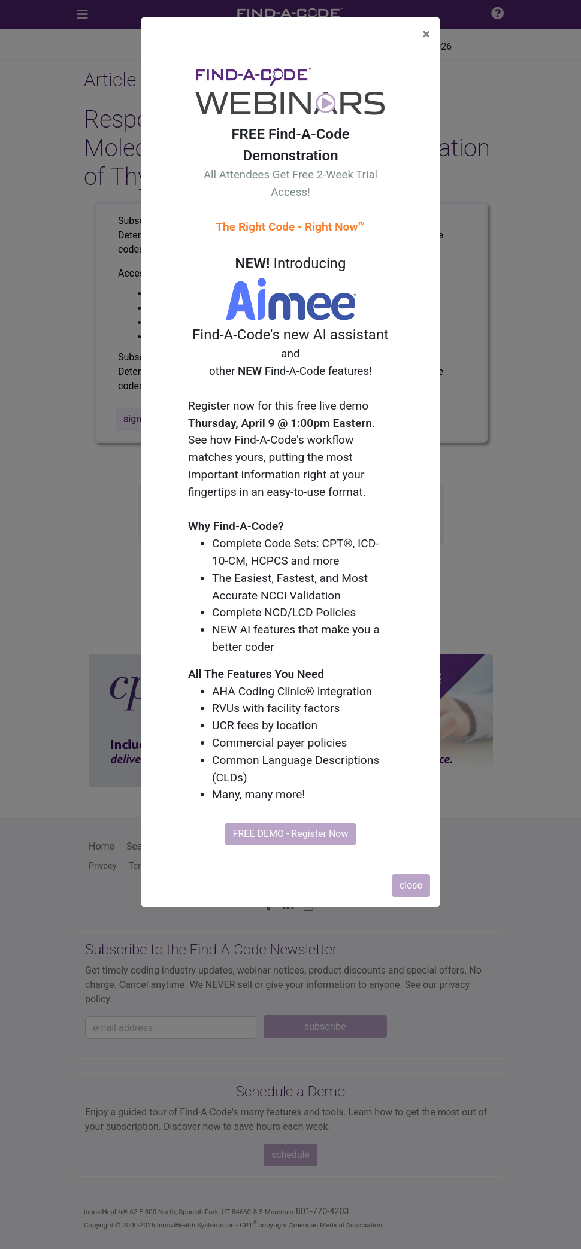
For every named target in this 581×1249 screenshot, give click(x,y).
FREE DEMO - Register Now (291, 833)
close (411, 885)
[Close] (426, 34)
